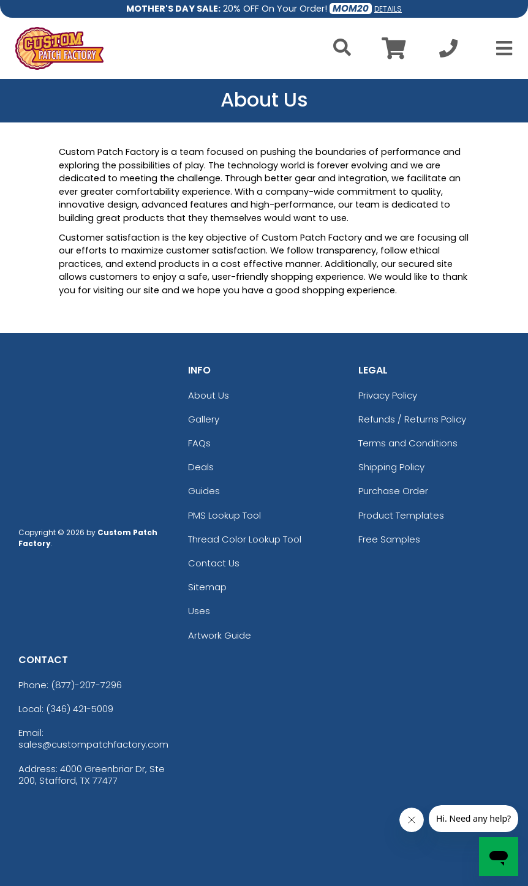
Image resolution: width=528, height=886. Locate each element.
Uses (199, 610)
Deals (201, 466)
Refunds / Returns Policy (412, 419)
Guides (204, 490)
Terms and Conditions (408, 443)
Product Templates (401, 515)
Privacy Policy (387, 395)
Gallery (203, 419)
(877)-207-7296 (86, 684)
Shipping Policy (391, 466)
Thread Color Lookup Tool (244, 539)
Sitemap (207, 586)
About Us (208, 395)
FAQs (199, 443)
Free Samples (389, 539)
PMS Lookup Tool (224, 515)
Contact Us (213, 563)
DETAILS (388, 9)
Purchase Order (393, 490)
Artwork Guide (219, 635)
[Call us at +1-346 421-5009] (448, 51)
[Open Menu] (500, 48)
